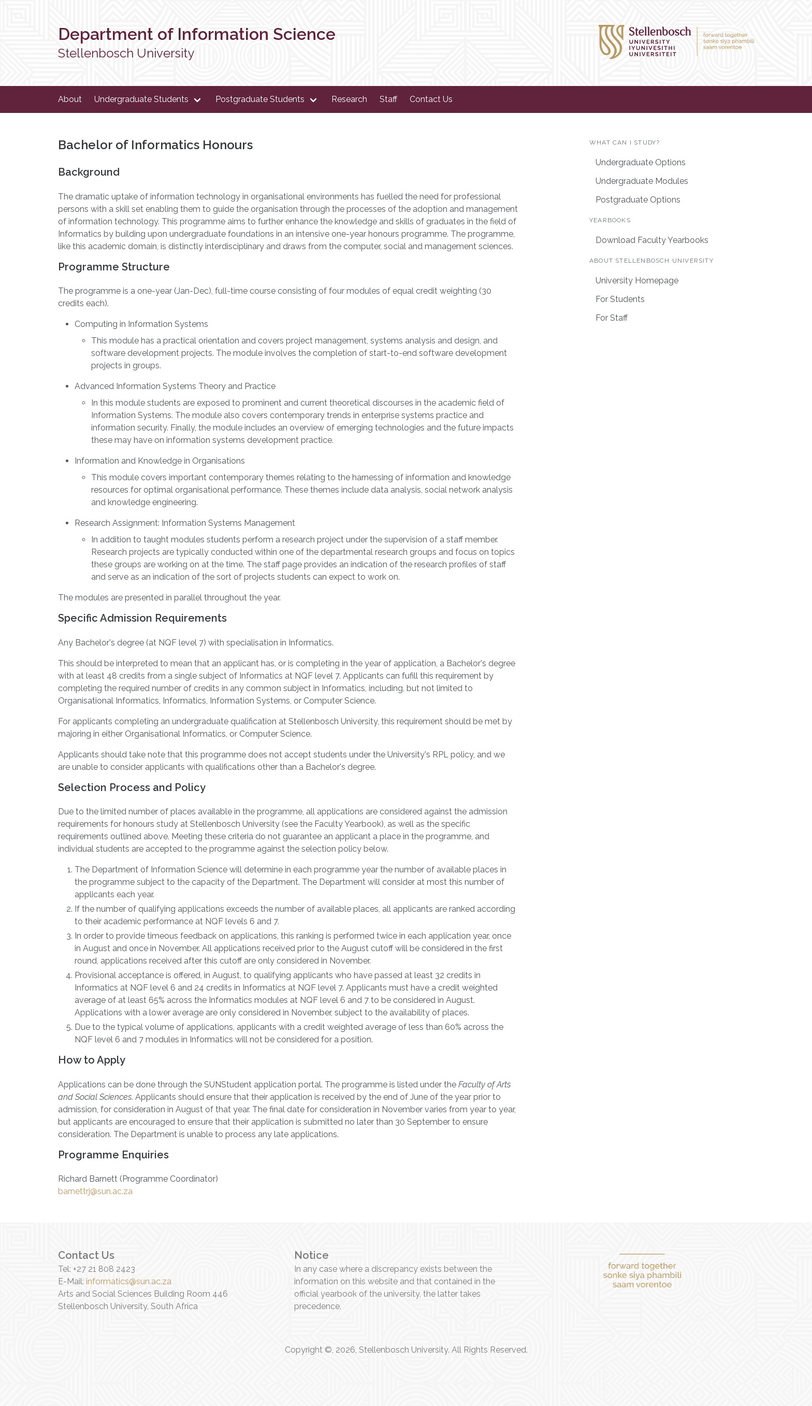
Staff (388, 99)
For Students (620, 299)
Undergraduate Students (141, 99)
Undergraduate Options (641, 162)
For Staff (612, 318)
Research (349, 99)
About (70, 99)
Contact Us (431, 99)
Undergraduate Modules (642, 181)
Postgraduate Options (638, 200)
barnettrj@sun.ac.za (95, 1191)
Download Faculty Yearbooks (652, 240)
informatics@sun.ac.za (128, 1281)
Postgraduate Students (259, 99)
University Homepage (637, 280)
